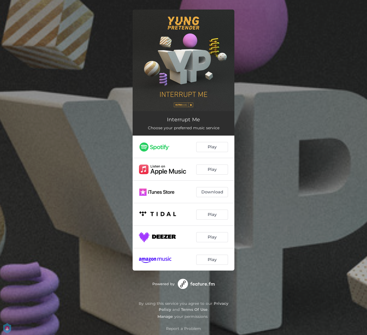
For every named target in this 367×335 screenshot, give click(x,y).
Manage (165, 316)
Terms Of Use (194, 309)
